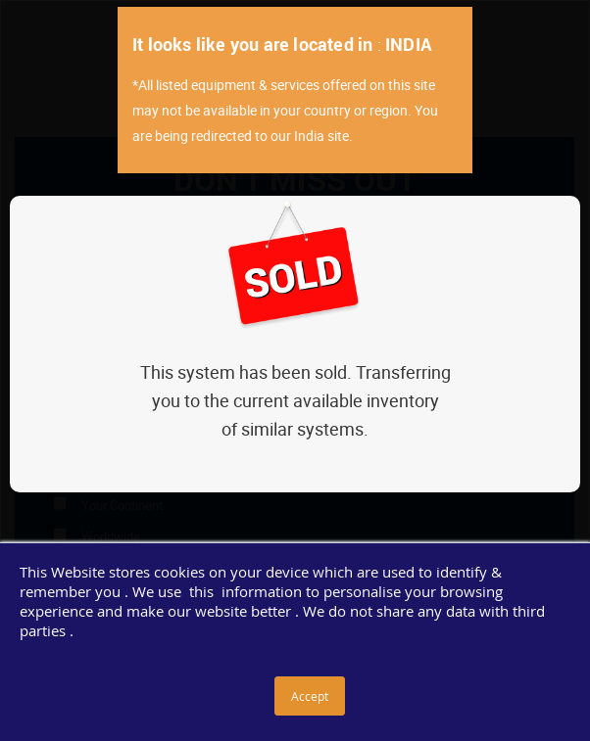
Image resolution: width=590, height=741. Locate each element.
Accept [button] (309, 696)
